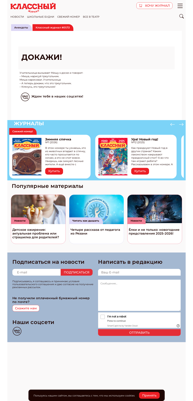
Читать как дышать (85, 220)
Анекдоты (21, 27)
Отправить (139, 332)
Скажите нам (26, 308)
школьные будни (40, 16)
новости (17, 16)
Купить (54, 171)
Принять (149, 395)
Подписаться (76, 272)
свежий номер (68, 16)
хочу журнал (157, 5)
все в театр (91, 16)
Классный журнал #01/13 (53, 27)
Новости (19, 220)
